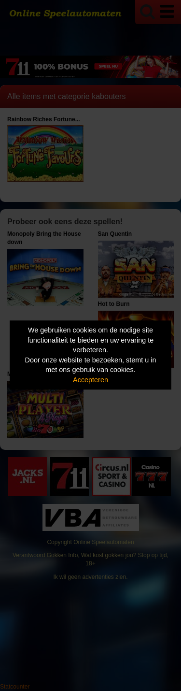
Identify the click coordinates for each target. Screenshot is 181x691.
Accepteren (90, 380)
